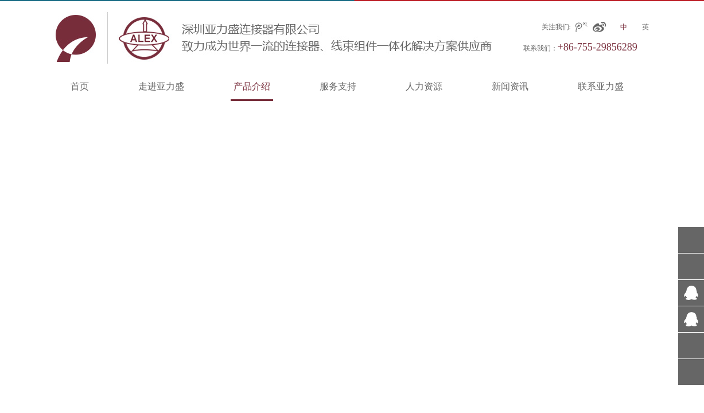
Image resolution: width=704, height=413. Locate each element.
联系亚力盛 (601, 86)
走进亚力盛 (161, 86)
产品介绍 (252, 86)
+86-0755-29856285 (691, 266)
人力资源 (424, 86)
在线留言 (691, 346)
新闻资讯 (510, 86)
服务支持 (338, 86)
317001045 (691, 293)
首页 (80, 86)
